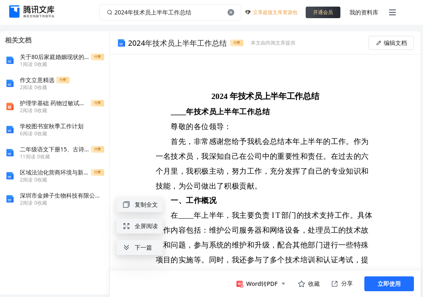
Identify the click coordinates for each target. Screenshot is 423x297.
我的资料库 (363, 12)
